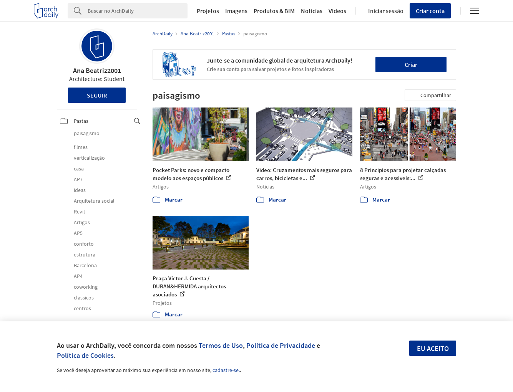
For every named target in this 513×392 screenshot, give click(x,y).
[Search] (138, 10)
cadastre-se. (226, 370)
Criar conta (430, 11)
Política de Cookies (85, 355)
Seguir (97, 95)
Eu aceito (433, 348)
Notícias (311, 11)
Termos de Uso (221, 345)
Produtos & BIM (274, 11)
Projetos (208, 11)
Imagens (236, 11)
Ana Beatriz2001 (97, 70)
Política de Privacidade (280, 345)
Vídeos (337, 11)
